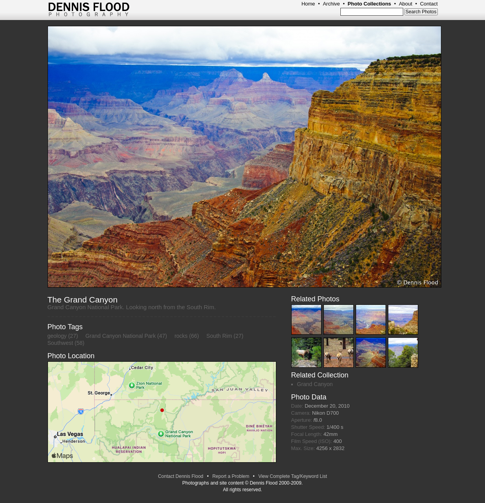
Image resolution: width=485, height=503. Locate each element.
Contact (429, 4)
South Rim (219, 336)
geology (57, 336)
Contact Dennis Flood (180, 476)
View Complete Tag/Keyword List (292, 476)
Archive (331, 4)
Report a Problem (230, 476)
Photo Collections (369, 4)
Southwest (60, 343)
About (405, 4)
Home (308, 4)
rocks (181, 336)
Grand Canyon (315, 384)
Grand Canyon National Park (120, 336)
